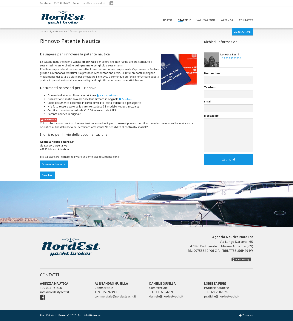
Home (43, 31)
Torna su (246, 315)
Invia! (228, 159)
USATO (167, 19)
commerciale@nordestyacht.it (115, 296)
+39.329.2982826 (230, 58)
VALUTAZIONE (206, 19)
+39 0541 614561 (52, 288)
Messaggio (211, 115)
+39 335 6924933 (106, 292)
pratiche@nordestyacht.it (221, 296)
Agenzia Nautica (58, 31)
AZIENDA (227, 19)
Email (207, 101)
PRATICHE (184, 19)
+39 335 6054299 (161, 292)
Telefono (210, 87)
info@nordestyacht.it (94, 3)
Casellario (125, 99)
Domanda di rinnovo (54, 164)
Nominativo (212, 73)
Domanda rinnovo (107, 95)
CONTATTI (246, 19)
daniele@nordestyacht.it (166, 296)
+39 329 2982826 (216, 292)
